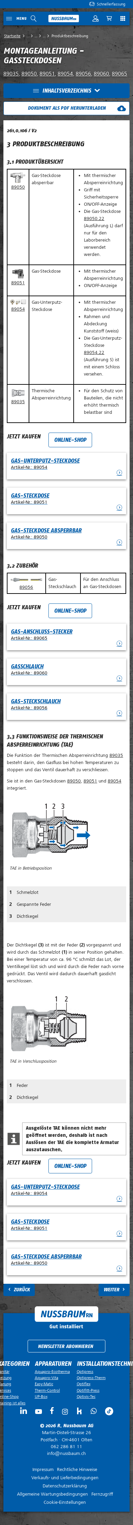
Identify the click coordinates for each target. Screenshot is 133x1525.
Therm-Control (47, 1390)
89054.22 (94, 352)
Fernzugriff (102, 1494)
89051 (47, 74)
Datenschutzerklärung (65, 1486)
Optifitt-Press (88, 1390)
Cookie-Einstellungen (65, 1502)
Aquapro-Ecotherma (52, 1371)
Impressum (43, 1469)
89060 (101, 74)
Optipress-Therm (91, 1377)
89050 (29, 74)
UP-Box (41, 1396)
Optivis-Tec (86, 1396)
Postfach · (66, 1436)
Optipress (85, 1371)
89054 (65, 74)
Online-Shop (70, 440)
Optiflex (83, 1383)
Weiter (111, 1290)
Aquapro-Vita (46, 1377)
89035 (11, 74)
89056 (83, 74)
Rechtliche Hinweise (77, 1469)
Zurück (22, 1290)
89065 (119, 74)
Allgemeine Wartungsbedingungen (52, 1494)
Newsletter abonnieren (65, 1346)
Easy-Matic (44, 1383)
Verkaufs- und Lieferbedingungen (65, 1478)
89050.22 (94, 218)
